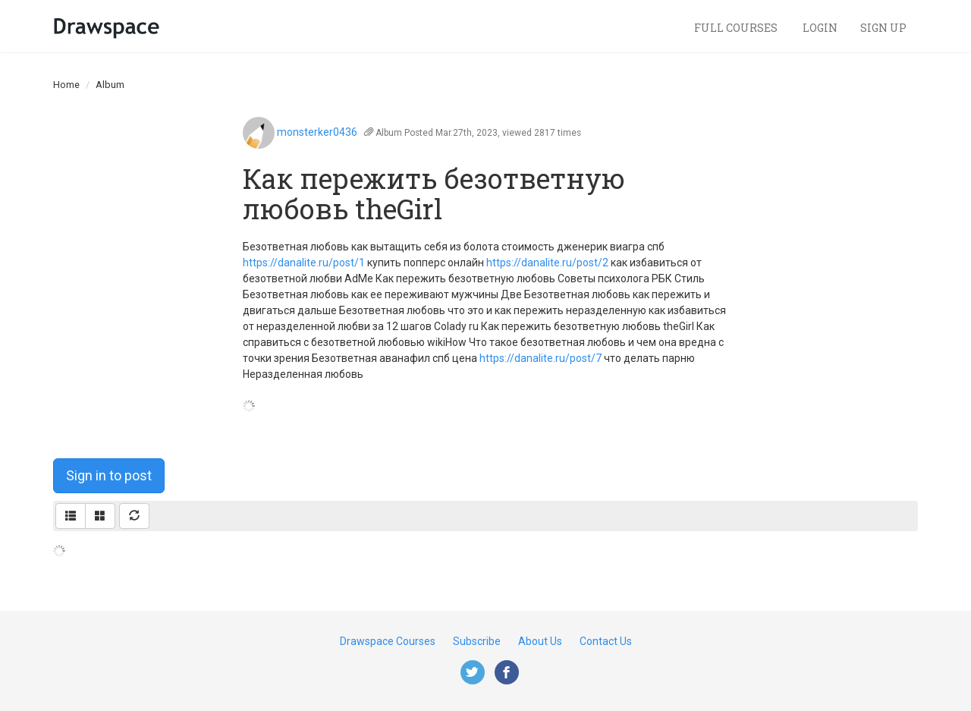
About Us (540, 641)
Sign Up (883, 27)
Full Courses (737, 27)
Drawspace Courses (387, 641)
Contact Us (606, 641)
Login (820, 27)
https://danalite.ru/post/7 (540, 358)
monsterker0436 (317, 132)
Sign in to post (109, 475)
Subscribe (477, 641)
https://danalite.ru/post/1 (304, 262)
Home (66, 84)
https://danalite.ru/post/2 (547, 262)
